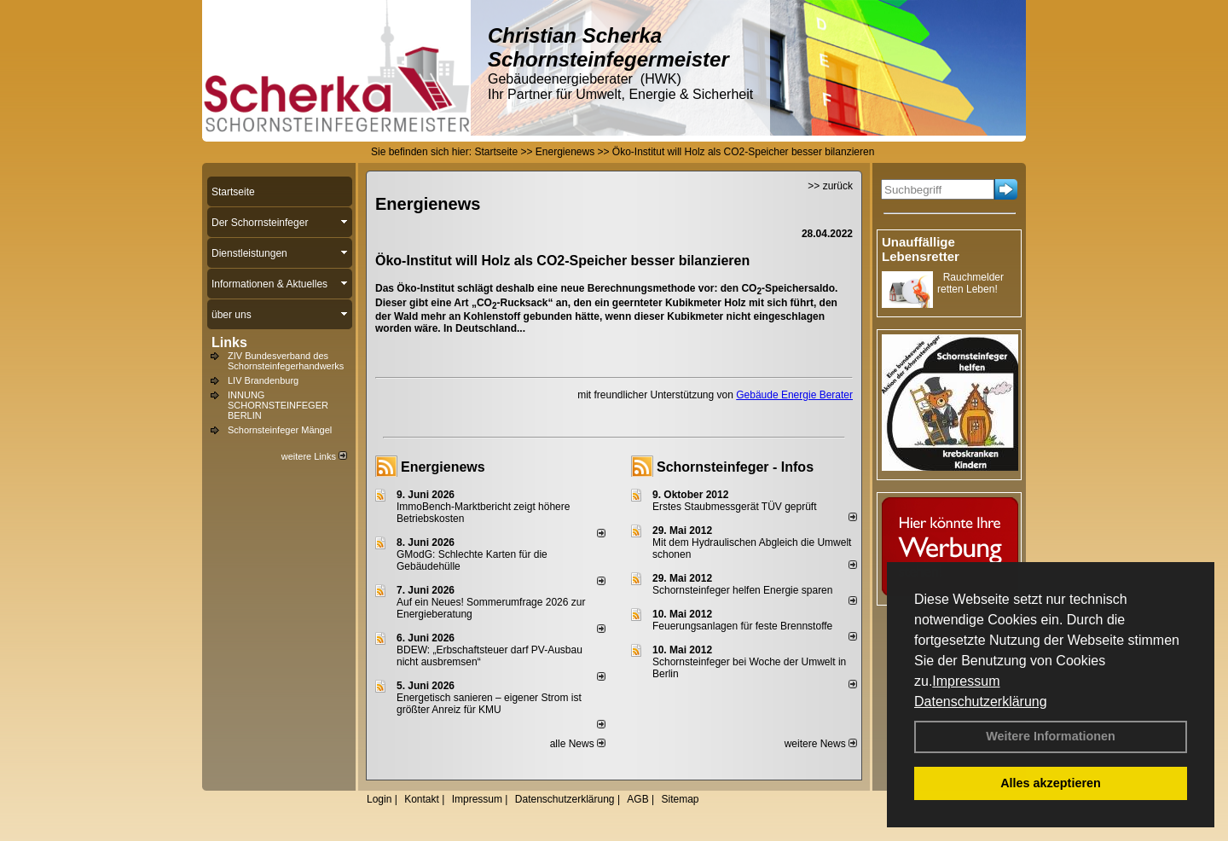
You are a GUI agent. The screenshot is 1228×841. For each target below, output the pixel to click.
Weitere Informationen (1050, 736)
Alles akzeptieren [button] (1050, 783)
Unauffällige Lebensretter (920, 249)
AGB (637, 799)
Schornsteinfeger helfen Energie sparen (742, 590)
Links (229, 342)
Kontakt (421, 799)
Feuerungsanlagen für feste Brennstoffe (742, 626)
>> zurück (830, 186)
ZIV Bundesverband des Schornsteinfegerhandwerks (286, 361)
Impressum (965, 681)
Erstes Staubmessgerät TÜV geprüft (734, 507)
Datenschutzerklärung (980, 701)
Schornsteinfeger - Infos (735, 467)
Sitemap (679, 799)
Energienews (443, 467)
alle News (577, 744)
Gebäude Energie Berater (794, 395)
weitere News (821, 744)
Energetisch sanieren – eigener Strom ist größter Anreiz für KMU (489, 704)
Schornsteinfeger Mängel (280, 430)
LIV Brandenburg (263, 380)
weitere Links (314, 456)
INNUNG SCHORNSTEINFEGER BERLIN (278, 405)
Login (379, 799)
